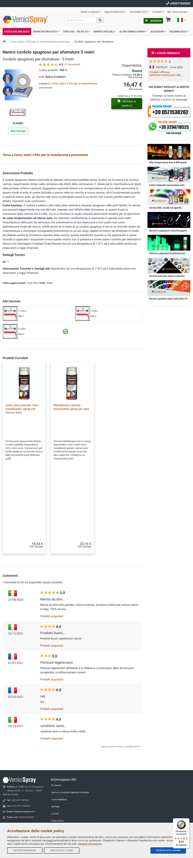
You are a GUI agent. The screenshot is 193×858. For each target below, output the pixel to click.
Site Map (55, 790)
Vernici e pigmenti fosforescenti (167, 253)
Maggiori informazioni (90, 843)
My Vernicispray (176, 11)
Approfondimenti (114, 11)
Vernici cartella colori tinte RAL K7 (168, 298)
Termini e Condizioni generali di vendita (70, 776)
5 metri (22, 414)
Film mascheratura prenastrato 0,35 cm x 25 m (81, 209)
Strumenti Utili (138, 11)
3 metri (94, 396)
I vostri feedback (165, 53)
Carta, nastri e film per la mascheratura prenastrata (40, 41)
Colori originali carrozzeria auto (167, 185)
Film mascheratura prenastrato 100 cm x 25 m (33, 230)
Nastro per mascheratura (78, 167)
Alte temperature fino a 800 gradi (167, 162)
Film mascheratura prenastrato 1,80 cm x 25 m (129, 230)
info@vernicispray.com (24, 795)
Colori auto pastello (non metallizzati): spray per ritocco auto (21, 494)
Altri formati (18, 131)
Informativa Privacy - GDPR (64, 812)
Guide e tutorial (90, 11)
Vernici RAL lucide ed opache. (166, 207)
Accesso (153, 20)
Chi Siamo (56, 769)
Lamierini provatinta (28, 208)
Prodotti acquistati (51, 600)
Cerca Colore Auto (16, 31)
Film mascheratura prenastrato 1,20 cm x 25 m (81, 230)
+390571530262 (178, 3)
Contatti (157, 11)
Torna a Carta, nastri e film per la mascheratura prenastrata (45, 155)
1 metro (22, 396)
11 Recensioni (72, 64)
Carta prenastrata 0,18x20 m (81, 188)
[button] (181, 20)
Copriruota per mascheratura (31, 167)
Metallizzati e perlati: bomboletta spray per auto (71, 492)
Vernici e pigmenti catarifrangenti (168, 230)
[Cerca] (80, 20)
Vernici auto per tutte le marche (167, 276)
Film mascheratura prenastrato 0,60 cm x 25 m (129, 209)
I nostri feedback (59, 783)
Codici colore (57, 805)
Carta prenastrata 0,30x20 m (129, 188)
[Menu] (187, 820)
